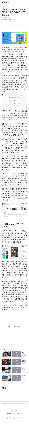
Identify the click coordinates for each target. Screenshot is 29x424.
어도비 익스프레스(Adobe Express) (12, 305)
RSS (17, 410)
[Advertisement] (14, 327)
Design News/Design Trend (8, 18)
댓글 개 (4, 388)
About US (13, 410)
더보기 (25, 349)
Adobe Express (21, 198)
